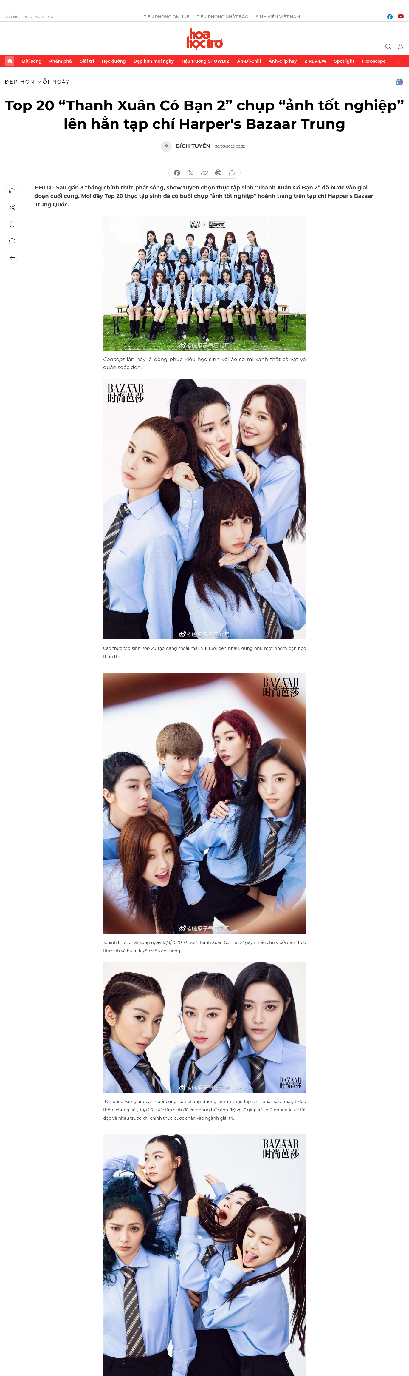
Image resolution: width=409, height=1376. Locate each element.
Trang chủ (9, 61)
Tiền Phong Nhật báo (222, 16)
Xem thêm (399, 61)
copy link (204, 173)
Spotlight (344, 61)
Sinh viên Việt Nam (278, 16)
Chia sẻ (12, 207)
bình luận (232, 173)
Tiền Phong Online (167, 16)
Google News (399, 82)
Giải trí (87, 61)
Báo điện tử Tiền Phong (204, 38)
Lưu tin (12, 224)
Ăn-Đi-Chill (249, 61)
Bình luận (12, 241)
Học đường (114, 61)
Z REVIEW (315, 61)
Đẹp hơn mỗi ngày (154, 61)
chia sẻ (177, 173)
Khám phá (60, 61)
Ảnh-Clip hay (283, 61)
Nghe (12, 191)
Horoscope (374, 61)
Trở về (12, 257)
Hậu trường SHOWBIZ (205, 61)
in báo (218, 173)
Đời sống (31, 61)
